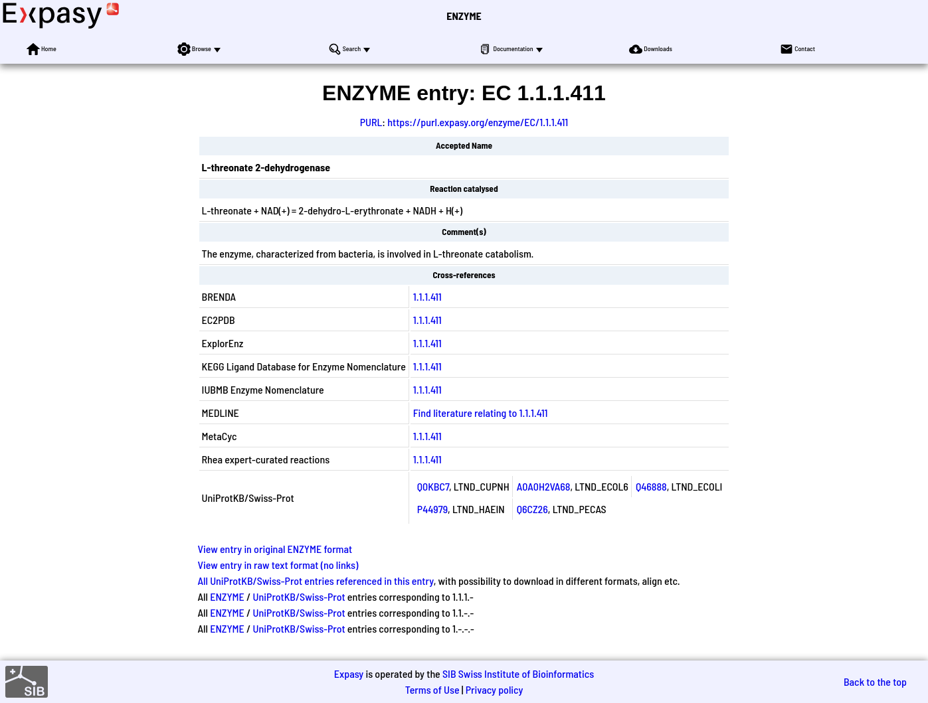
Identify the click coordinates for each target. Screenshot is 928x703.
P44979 (432, 509)
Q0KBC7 (433, 486)
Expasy (348, 673)
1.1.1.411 (427, 296)
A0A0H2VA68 (544, 486)
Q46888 (651, 486)
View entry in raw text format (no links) (278, 564)
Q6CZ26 (532, 509)
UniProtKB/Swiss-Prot (299, 596)
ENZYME (463, 15)
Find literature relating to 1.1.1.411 (480, 412)
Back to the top (875, 681)
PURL (371, 122)
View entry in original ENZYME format (275, 548)
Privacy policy (494, 689)
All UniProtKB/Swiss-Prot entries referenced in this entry (316, 580)
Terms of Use (432, 689)
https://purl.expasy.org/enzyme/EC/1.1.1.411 (477, 122)
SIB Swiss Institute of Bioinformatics (518, 673)
